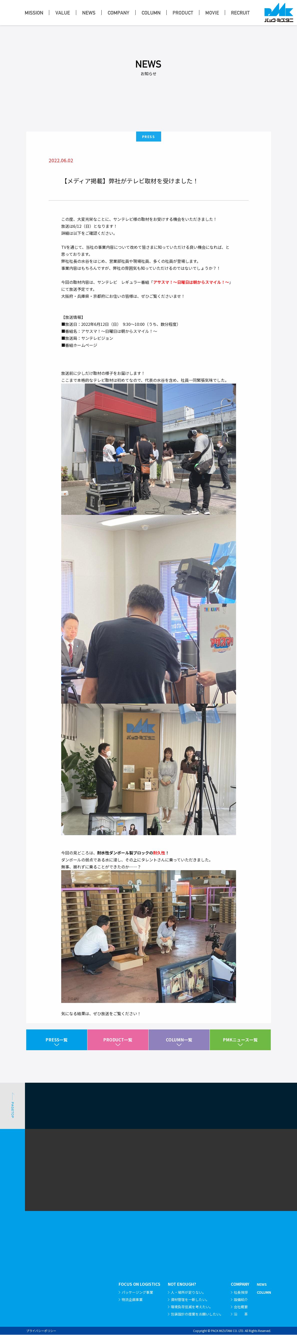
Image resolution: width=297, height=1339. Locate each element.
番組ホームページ (81, 376)
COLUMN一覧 (179, 1042)
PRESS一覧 (56, 1042)
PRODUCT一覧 (118, 1042)
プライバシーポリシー (41, 1335)
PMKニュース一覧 (240, 1042)
